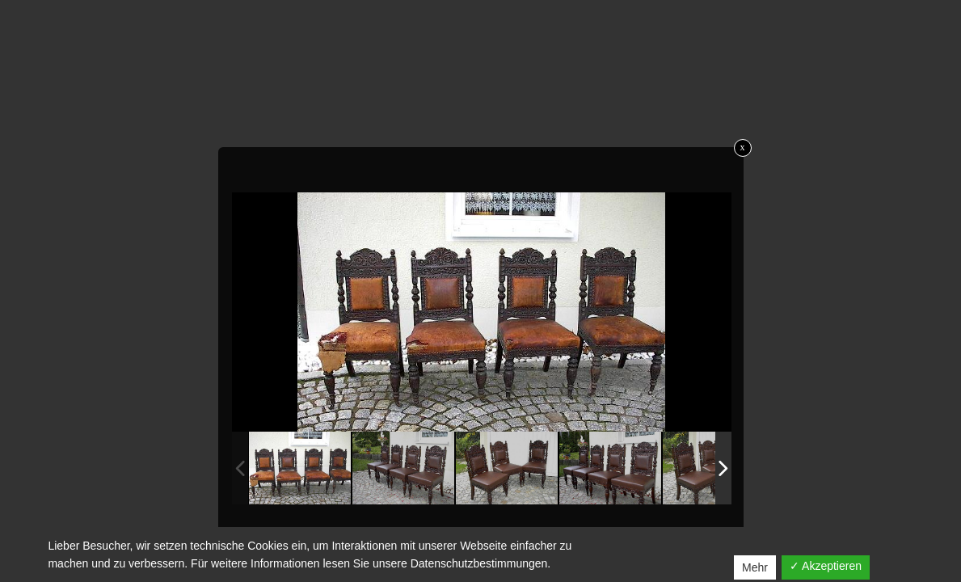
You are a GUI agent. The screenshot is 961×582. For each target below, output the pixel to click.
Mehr (755, 567)
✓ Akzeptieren (826, 565)
